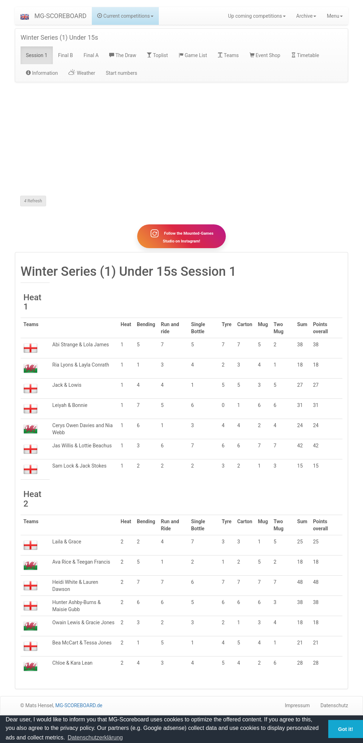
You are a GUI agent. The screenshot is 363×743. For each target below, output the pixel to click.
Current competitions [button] (125, 16)
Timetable (305, 55)
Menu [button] (335, 16)
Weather (81, 73)
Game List (193, 55)
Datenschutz (334, 705)
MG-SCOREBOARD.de (78, 705)
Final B (65, 55)
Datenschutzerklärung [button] (95, 737)
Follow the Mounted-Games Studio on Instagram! (181, 236)
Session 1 (37, 55)
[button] (24, 16)
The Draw (122, 55)
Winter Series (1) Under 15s (59, 37)
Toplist (157, 55)
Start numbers (121, 73)
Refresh (33, 201)
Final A (91, 55)
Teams (228, 55)
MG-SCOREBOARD (60, 15)
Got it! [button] (345, 729)
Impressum (297, 705)
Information (42, 73)
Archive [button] (306, 16)
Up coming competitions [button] (256, 16)
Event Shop (265, 55)
